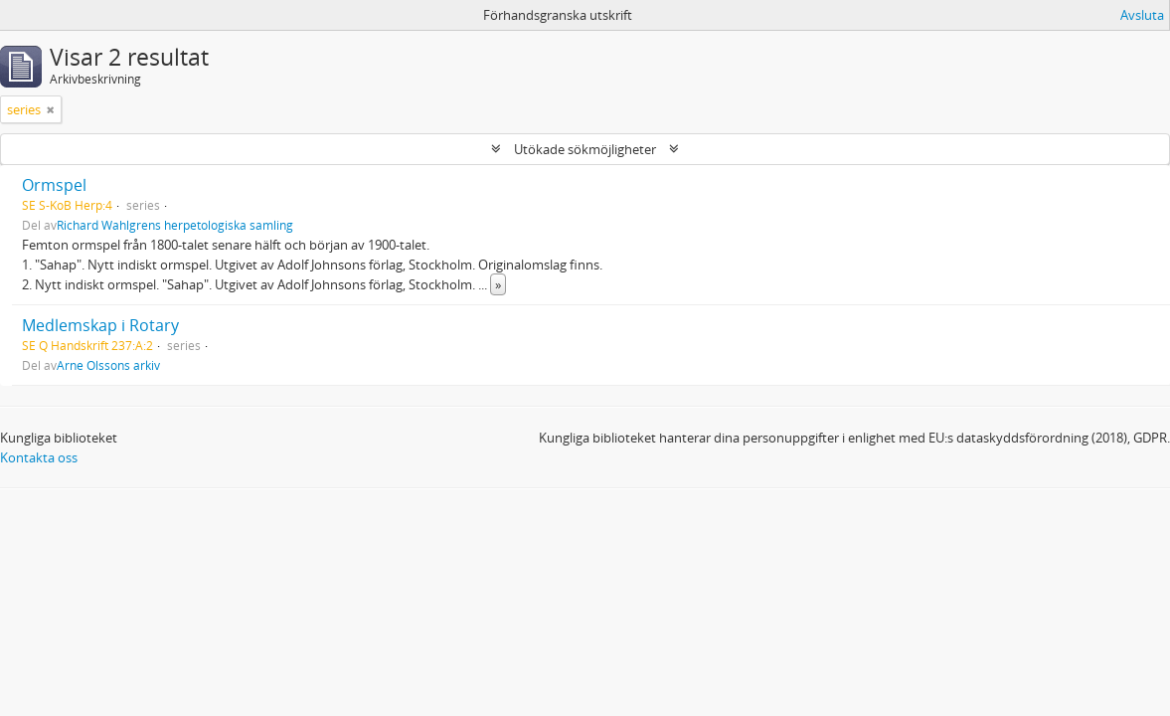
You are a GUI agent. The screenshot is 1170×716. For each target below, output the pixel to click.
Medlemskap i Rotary (100, 325)
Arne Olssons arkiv (108, 365)
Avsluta (1142, 15)
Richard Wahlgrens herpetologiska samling (175, 225)
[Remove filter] (51, 109)
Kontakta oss (39, 457)
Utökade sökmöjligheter (585, 149)
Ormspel (54, 185)
